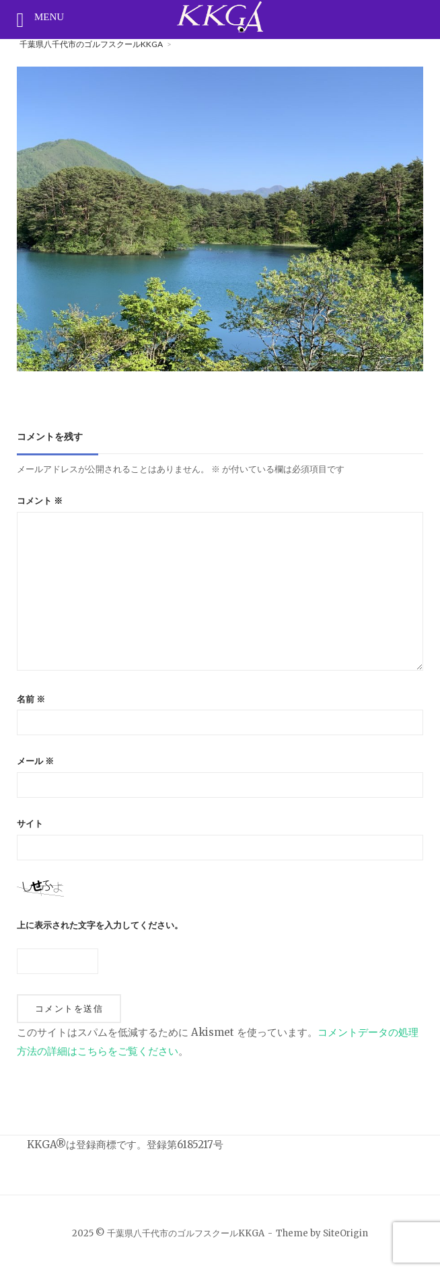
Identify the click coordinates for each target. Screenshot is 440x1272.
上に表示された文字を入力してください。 (100, 925)
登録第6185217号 (185, 1144)
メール (35, 761)
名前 (31, 699)
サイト (30, 823)
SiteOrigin (345, 1233)
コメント (40, 501)
